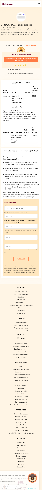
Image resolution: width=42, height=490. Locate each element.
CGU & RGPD (21, 459)
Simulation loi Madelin (21, 352)
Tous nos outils (21, 357)
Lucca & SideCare (21, 419)
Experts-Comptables (21, 414)
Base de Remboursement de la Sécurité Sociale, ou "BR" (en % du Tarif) (20, 222)
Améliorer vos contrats (21, 325)
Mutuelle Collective (21, 291)
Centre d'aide (21, 442)
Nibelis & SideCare (21, 422)
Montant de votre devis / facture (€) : (16, 213)
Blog (21, 366)
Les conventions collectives (21, 375)
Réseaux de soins (21, 399)
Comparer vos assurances (21, 346)
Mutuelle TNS (21, 300)
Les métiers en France (21, 380)
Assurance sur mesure (21, 328)
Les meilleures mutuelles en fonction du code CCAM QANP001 (21, 60)
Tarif (5, 205)
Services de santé (21, 402)
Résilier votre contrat (21, 331)
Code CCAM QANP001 (15, 70)
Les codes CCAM (21, 391)
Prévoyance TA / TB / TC (21, 354)
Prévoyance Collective (21, 294)
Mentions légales (21, 456)
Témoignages (21, 450)
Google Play (21, 467)
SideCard (21, 297)
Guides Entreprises (21, 372)
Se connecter (21, 313)
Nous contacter (21, 445)
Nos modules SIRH (21, 343)
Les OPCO (21, 394)
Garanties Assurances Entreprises (21, 405)
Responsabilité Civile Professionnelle (21, 305)
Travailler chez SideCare (21, 453)
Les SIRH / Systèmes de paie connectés (21, 433)
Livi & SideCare (21, 425)
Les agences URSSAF (21, 396)
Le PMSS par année (21, 386)
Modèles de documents (21, 369)
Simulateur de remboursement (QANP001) (21, 73)
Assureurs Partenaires (21, 430)
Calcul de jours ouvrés (21, 349)
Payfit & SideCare (21, 417)
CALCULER (21, 259)
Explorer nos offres (21, 322)
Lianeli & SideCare (21, 428)
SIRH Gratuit (21, 338)
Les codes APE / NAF (21, 377)
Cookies (21, 461)
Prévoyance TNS (21, 302)
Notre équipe (21, 448)
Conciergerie (21, 311)
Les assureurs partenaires (21, 383)
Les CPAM (21, 388)
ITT (21, 341)
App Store (21, 464)
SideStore (21, 308)
